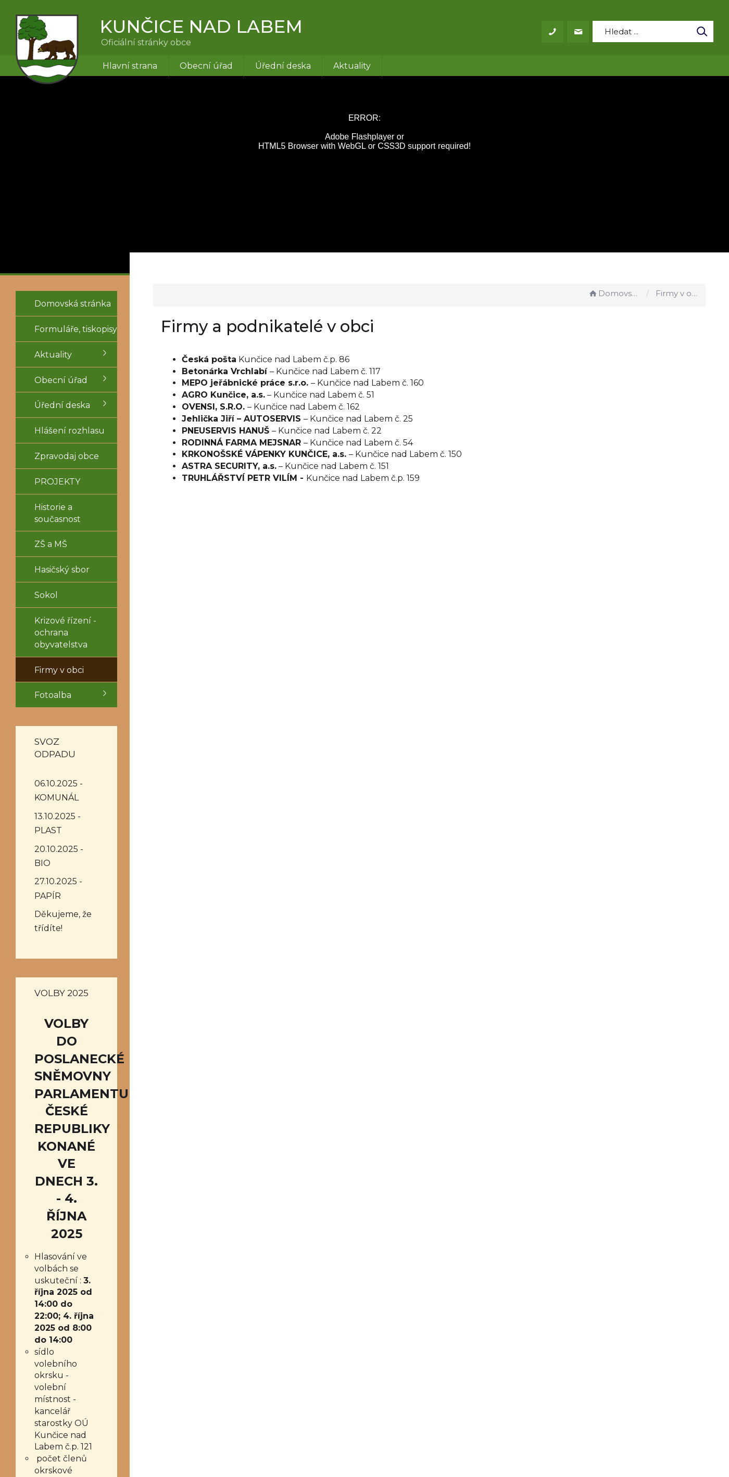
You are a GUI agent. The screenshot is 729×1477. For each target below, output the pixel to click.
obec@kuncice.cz (350, 1340)
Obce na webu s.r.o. (508, 1439)
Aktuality (352, 66)
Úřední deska (283, 66)
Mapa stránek (460, 1352)
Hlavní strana (130, 66)
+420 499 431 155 (347, 1329)
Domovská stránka (614, 293)
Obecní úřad (206, 66)
